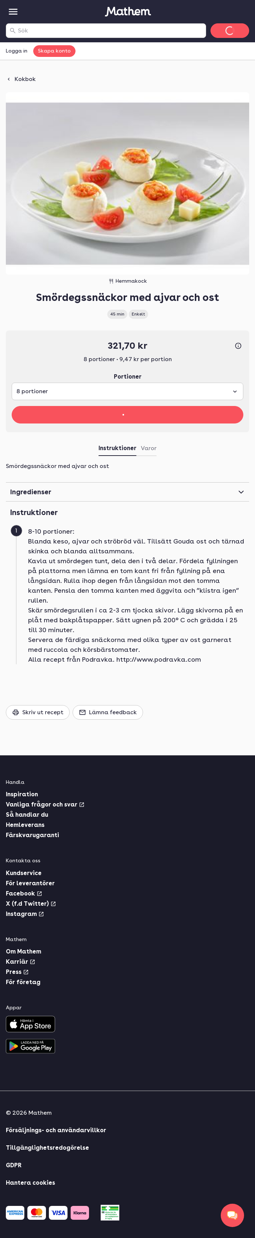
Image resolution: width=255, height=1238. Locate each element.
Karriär (20, 961)
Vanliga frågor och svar (45, 804)
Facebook (24, 893)
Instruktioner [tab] (117, 448)
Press (17, 971)
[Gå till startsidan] (127, 11)
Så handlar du (27, 814)
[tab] (149, 450)
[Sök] (12, 30)
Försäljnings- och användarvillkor (56, 1130)
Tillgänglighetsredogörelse (47, 1147)
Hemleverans (25, 824)
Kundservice (24, 873)
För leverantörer (30, 883)
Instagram (25, 913)
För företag (23, 982)
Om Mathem (23, 951)
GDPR (14, 1165)
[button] (130, 595)
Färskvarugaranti (32, 835)
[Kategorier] (13, 11)
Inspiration (22, 794)
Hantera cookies (30, 1182)
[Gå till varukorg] (229, 30)
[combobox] (110, 31)
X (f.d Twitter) (31, 903)
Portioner (128, 376)
